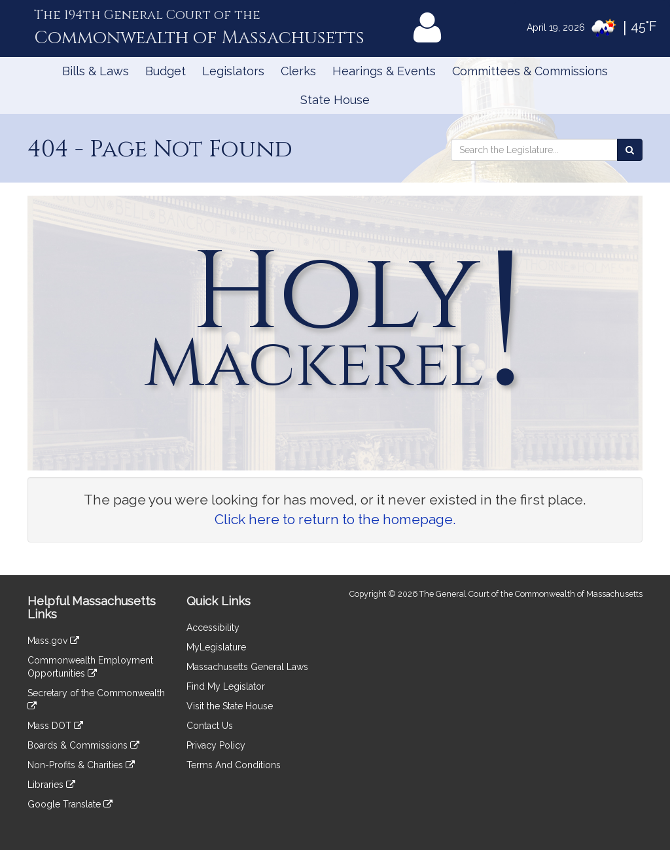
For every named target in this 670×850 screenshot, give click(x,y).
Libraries (51, 784)
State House (335, 100)
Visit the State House (229, 706)
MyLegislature (216, 647)
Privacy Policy (215, 745)
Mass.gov (53, 640)
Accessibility (212, 627)
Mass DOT (55, 725)
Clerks (298, 71)
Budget (165, 71)
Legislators (233, 71)
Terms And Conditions (233, 765)
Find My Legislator (225, 686)
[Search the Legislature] (630, 150)
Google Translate (70, 804)
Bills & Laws (95, 71)
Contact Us (209, 725)
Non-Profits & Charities (81, 765)
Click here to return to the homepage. (335, 519)
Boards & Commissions (83, 745)
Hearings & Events (384, 71)
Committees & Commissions (530, 71)
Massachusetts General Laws (247, 667)
